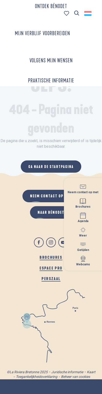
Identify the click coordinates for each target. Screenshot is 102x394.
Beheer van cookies (75, 377)
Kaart (91, 372)
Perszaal (51, 278)
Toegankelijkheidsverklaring (36, 377)
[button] (77, 13)
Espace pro (51, 268)
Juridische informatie (67, 372)
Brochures (51, 257)
